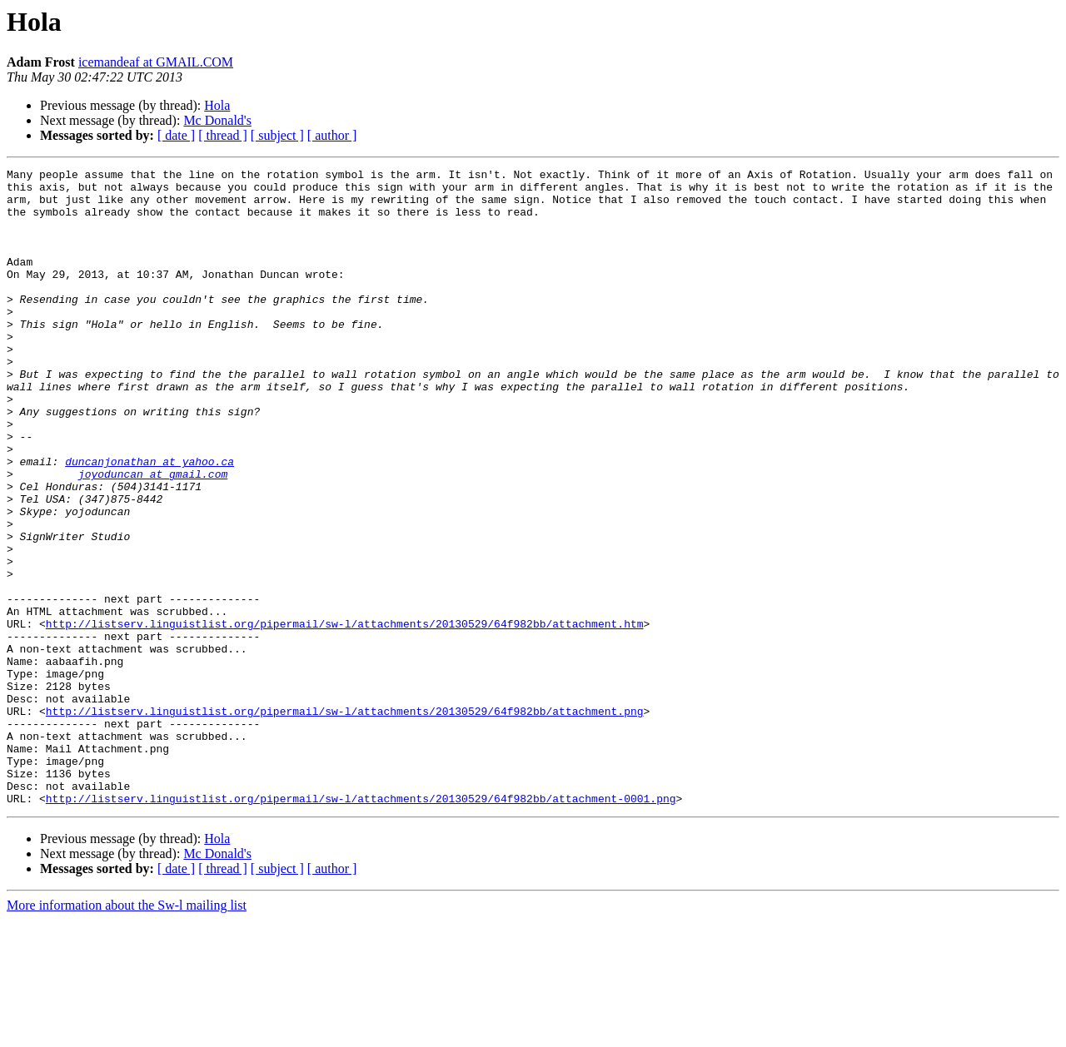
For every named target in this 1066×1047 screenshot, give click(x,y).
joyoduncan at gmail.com (152, 535)
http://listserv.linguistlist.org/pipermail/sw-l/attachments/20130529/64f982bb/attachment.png (345, 820)
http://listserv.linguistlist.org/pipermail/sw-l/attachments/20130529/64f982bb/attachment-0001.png (361, 925)
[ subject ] (277, 135)
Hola (217, 105)
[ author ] (332, 135)
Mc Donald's (217, 120)
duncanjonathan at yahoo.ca (149, 521)
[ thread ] (222, 135)
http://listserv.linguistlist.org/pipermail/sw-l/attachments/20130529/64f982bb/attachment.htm (345, 715)
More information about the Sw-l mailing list (127, 1032)
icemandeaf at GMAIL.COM (155, 62)
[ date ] (176, 135)
